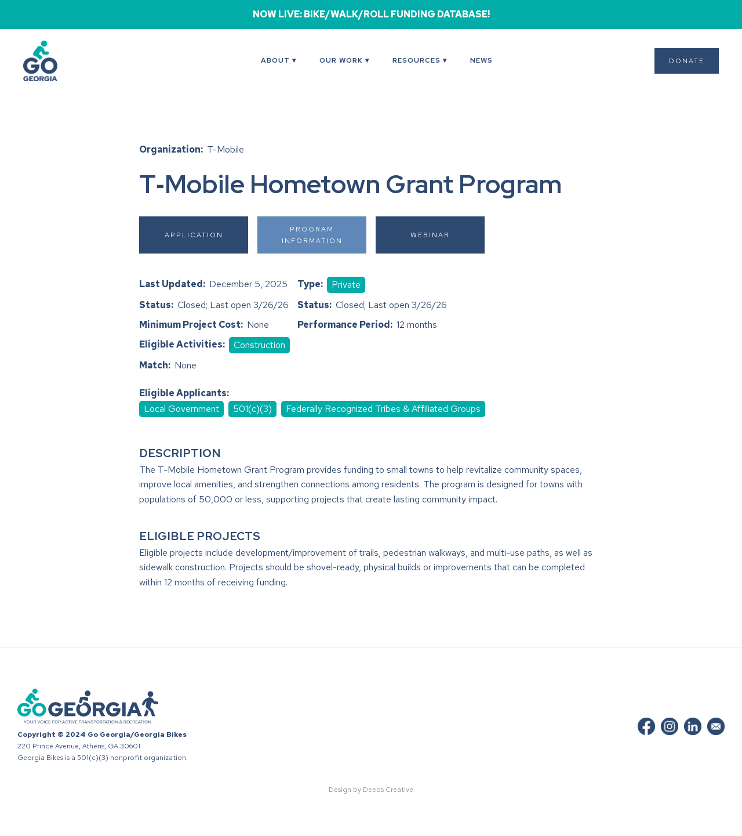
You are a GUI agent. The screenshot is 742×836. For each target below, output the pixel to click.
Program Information (312, 235)
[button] (278, 61)
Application (194, 235)
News (481, 60)
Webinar (430, 235)
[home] (55, 61)
